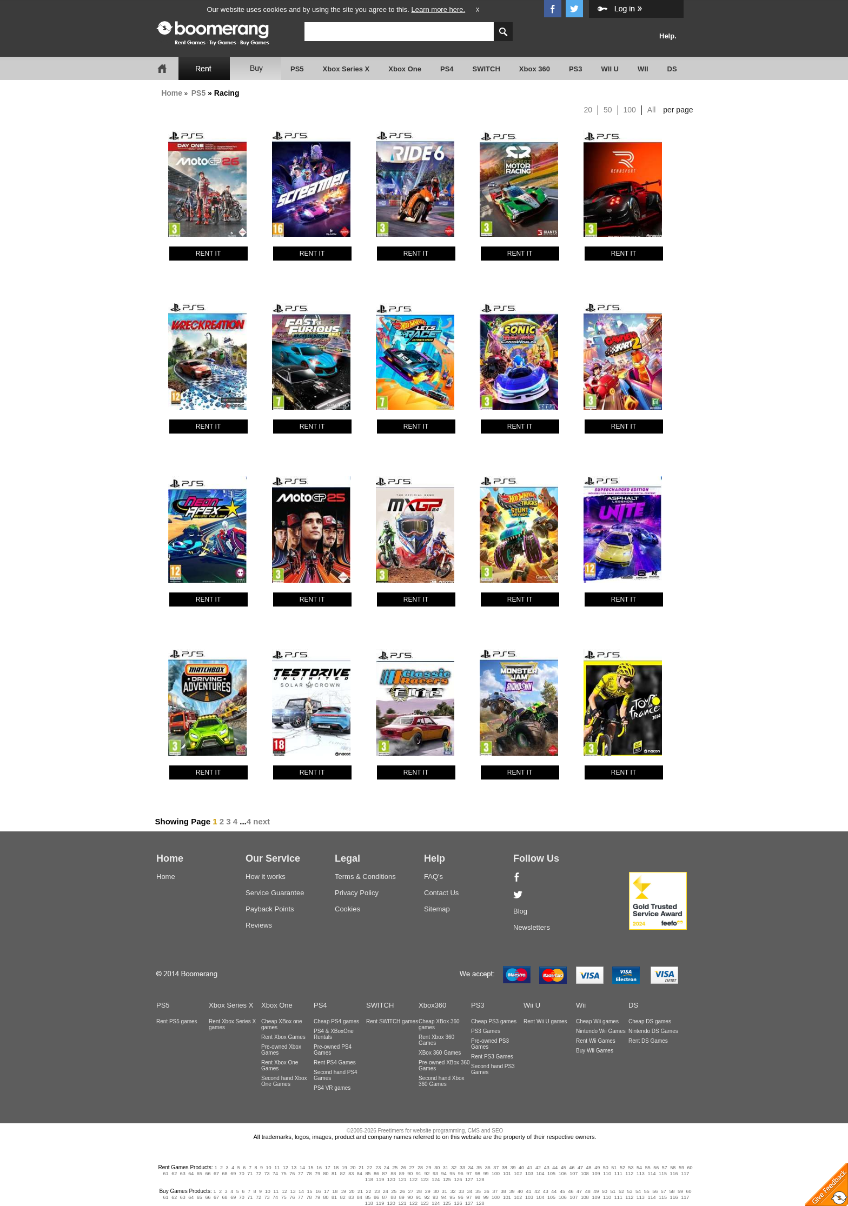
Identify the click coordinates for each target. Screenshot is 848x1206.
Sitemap (437, 909)
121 (402, 1179)
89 (402, 1173)
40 (521, 1167)
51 (614, 1167)
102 (518, 1173)
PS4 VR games (332, 1088)
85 (367, 1173)
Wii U (532, 1005)
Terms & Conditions (365, 876)
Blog (520, 911)
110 (607, 1173)
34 (470, 1167)
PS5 (297, 69)
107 (573, 1173)
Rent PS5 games (176, 1021)
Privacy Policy (357, 893)
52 (622, 1167)
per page (678, 109)
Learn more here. (438, 9)
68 (225, 1173)
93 (435, 1173)
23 (378, 1167)
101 (507, 1173)
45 (563, 1167)
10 (268, 1167)
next (261, 821)
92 (426, 1173)
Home (171, 93)
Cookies (347, 909)
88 (393, 1173)
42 (538, 1167)
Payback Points (270, 909)
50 (608, 109)
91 (418, 1173)
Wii (581, 1005)
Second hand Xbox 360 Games (442, 1081)
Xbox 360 (534, 69)
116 (674, 1173)
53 (630, 1167)
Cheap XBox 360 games (439, 1024)
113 (641, 1173)
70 (241, 1173)
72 (258, 1173)
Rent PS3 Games (492, 1057)
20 (588, 109)
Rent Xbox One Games (279, 1065)
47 (580, 1167)
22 (370, 1167)
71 (250, 1173)
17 (327, 1167)
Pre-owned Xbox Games (281, 1050)
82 (343, 1173)
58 (672, 1167)
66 (207, 1173)
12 (285, 1167)
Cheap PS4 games (336, 1021)
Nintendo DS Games (653, 1031)
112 (629, 1173)
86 (376, 1173)
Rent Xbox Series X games (232, 1024)
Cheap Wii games (597, 1021)
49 (597, 1167)
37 (496, 1167)
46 (571, 1167)
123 (425, 1179)
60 (690, 1167)
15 (311, 1167)
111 (618, 1173)
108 (585, 1173)
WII (643, 69)
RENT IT (208, 253)
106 (563, 1173)
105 (551, 1173)
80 (326, 1173)
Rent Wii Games (595, 1041)
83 (351, 1173)
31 (445, 1167)
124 (436, 1179)
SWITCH (486, 69)
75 (284, 1173)
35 (479, 1167)
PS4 (447, 69)
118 (369, 1179)
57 (664, 1167)
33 (462, 1167)
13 (293, 1167)
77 (300, 1173)
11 (277, 1167)
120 (391, 1179)
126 (458, 1179)
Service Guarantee (275, 893)
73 (266, 1173)
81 (334, 1173)
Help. (668, 36)
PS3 (575, 69)
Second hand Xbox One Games (284, 1081)
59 (681, 1167)
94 (444, 1173)
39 (512, 1167)
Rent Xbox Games (283, 1037)
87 (385, 1173)
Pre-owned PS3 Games (490, 1044)
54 (639, 1167)
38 (504, 1167)
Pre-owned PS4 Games (333, 1050)
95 (452, 1173)
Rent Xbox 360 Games (436, 1040)
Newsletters (531, 927)
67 (216, 1173)
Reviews (259, 925)
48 (589, 1167)
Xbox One (404, 69)
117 (685, 1173)
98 (477, 1173)
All (651, 109)
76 (292, 1173)
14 (302, 1167)
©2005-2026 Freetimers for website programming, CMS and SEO (425, 1131)
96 (460, 1173)
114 (651, 1173)
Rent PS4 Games (335, 1062)
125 (447, 1179)
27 (411, 1167)
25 (395, 1167)
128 (480, 1179)
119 (380, 1179)
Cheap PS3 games (493, 1021)
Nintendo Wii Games (601, 1031)
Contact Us (441, 893)
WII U (610, 69)
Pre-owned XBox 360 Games (444, 1065)
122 (413, 1179)
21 (361, 1167)
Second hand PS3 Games (493, 1069)
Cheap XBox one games (281, 1024)
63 (183, 1173)
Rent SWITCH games (392, 1021)
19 (344, 1167)
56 (656, 1167)
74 (275, 1173)
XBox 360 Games (440, 1053)
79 (317, 1173)
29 (429, 1167)
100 (630, 109)
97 (469, 1173)
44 (555, 1167)
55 (648, 1167)
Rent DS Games (648, 1041)
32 (453, 1167)
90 (410, 1173)
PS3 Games (485, 1031)
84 (359, 1173)
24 (386, 1167)
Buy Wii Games (594, 1051)
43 (546, 1167)
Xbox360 (432, 1005)
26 (403, 1167)
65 (199, 1173)
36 (488, 1167)
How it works (266, 876)
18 (336, 1167)
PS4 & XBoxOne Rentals (334, 1034)
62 (174, 1173)
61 (166, 1173)
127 (469, 1179)
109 (596, 1173)
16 (319, 1167)
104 (540, 1173)
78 (309, 1173)
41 (530, 1167)
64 (191, 1173)
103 (529, 1173)
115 (663, 1173)
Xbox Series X (346, 69)
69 (233, 1173)
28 (420, 1167)
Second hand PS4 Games (335, 1075)
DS (672, 69)
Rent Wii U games (545, 1021)
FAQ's (433, 876)
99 (486, 1173)
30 (437, 1167)
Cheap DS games (649, 1021)
